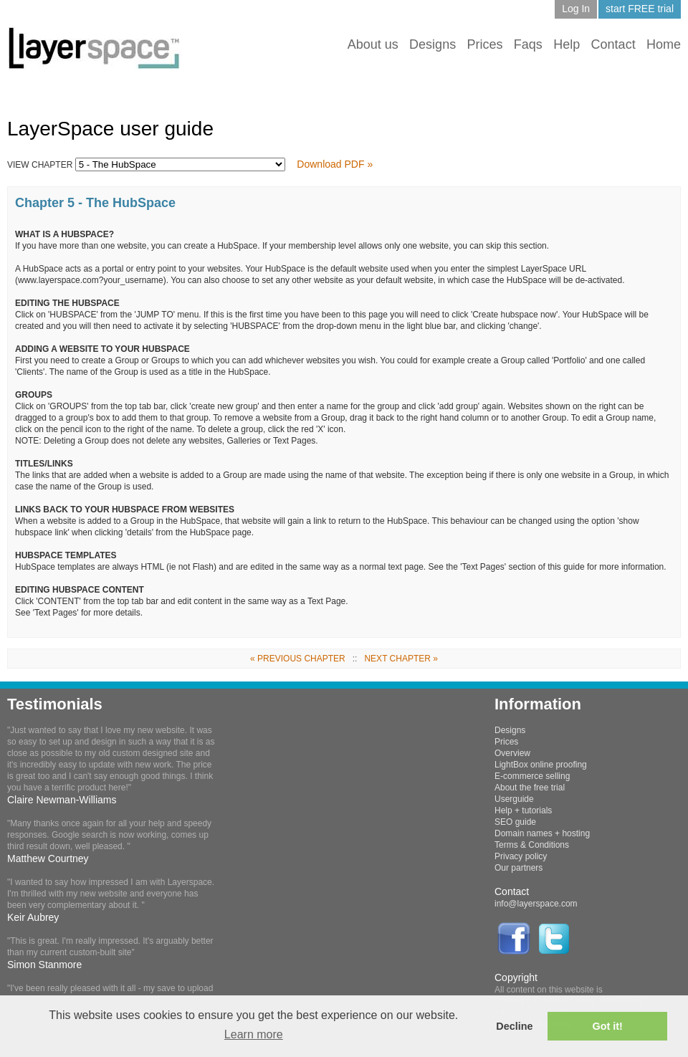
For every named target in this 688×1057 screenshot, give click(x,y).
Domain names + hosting (542, 833)
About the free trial (529, 788)
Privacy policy (520, 856)
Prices (484, 44)
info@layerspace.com (536, 904)
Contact (613, 44)
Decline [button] (514, 1026)
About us (373, 44)
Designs (432, 44)
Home (663, 44)
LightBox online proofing (540, 765)
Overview (512, 753)
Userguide (514, 799)
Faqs (528, 44)
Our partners (518, 868)
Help (566, 44)
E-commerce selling (532, 776)
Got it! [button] (608, 1026)
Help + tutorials (523, 810)
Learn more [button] (253, 1034)
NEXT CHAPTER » (400, 659)
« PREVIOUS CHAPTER (297, 659)
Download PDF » (335, 164)
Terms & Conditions (531, 845)
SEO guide (515, 822)
